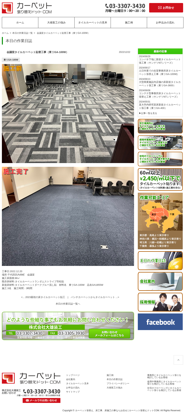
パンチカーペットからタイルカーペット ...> (95, 297)
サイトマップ (73, 391)
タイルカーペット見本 (77, 383)
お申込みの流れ (165, 22)
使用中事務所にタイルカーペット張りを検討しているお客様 (164, 382)
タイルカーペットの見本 (92, 22)
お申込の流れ (73, 387)
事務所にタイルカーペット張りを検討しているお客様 (164, 376)
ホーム (20, 22)
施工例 (129, 22)
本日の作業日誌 (115, 379)
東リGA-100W (11, 60)
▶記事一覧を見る (148, 113)
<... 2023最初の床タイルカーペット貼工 (43, 297)
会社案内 (70, 379)
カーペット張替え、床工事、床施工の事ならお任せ (101, 410)
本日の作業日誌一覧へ (68, 303)
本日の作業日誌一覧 (22, 33)
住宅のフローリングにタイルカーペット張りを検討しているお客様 (164, 389)
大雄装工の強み (56, 22)
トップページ (73, 375)
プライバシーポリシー (118, 383)
